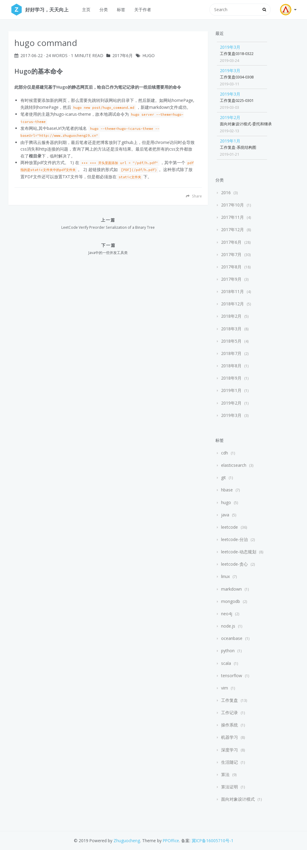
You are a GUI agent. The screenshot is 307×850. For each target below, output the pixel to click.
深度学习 (229, 750)
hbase (227, 490)
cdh (224, 453)
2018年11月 (232, 291)
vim (224, 688)
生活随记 (229, 762)
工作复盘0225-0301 (237, 100)
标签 (121, 9)
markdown (231, 589)
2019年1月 (230, 141)
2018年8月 (231, 365)
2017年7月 (231, 254)
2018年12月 (232, 304)
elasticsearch (234, 465)
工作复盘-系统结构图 (238, 147)
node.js (228, 626)
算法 (225, 774)
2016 (226, 192)
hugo (148, 55)
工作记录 (229, 712)
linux (225, 576)
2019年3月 (230, 47)
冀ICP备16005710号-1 (212, 840)
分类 (103, 9)
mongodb (230, 601)
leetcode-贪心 (234, 564)
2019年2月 (230, 117)
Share (194, 196)
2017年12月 (232, 229)
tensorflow (231, 675)
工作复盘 (229, 700)
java (225, 515)
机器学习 (229, 737)
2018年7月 (231, 353)
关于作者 (142, 9)
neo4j (226, 613)
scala (226, 663)
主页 (86, 9)
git (223, 477)
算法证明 (229, 787)
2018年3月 (231, 329)
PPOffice (171, 840)
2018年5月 (231, 341)
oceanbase (232, 638)
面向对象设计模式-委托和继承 (246, 124)
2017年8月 (231, 267)
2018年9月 (231, 378)
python (228, 650)
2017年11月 (232, 217)
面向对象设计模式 (238, 799)
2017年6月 (122, 55)
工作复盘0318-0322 (237, 53)
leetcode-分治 (234, 539)
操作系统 (229, 725)
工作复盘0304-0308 (237, 77)
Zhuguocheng (127, 840)
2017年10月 (232, 205)
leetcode (229, 527)
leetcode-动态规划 (238, 552)
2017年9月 (231, 279)
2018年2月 (231, 316)
